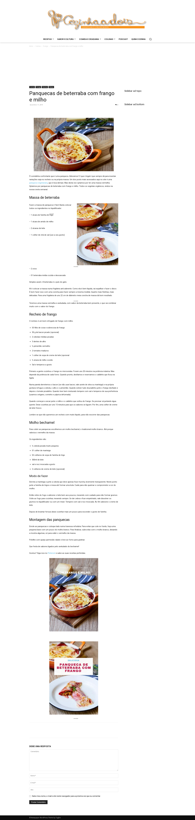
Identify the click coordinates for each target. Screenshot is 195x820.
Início (31, 46)
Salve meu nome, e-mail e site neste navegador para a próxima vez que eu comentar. (66, 796)
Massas (51, 87)
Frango (45, 46)
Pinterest (51, 553)
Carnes (38, 46)
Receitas (44, 87)
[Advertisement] (97, 67)
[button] (150, 39)
